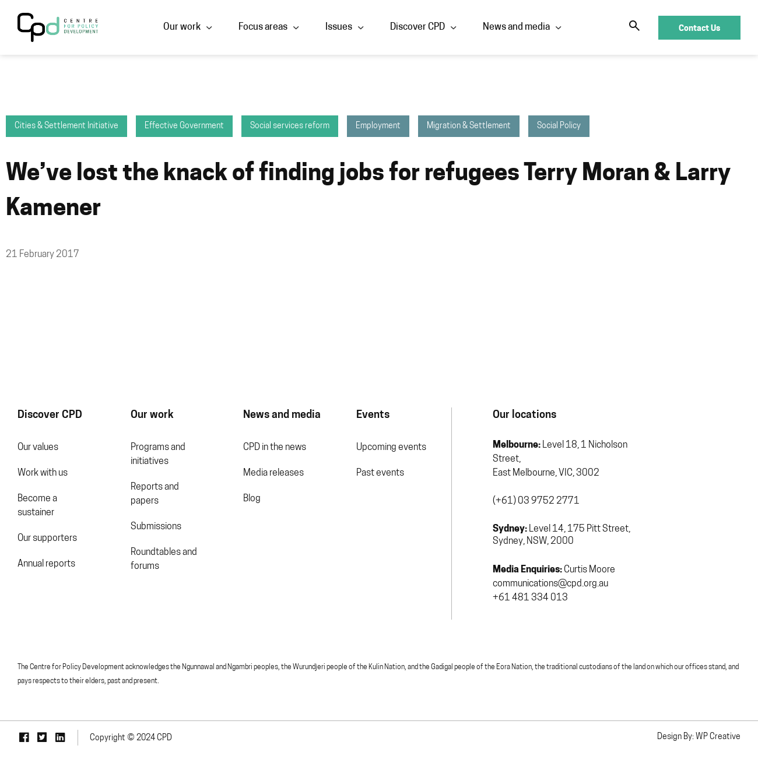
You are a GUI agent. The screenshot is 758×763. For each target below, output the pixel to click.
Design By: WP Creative (699, 737)
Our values (37, 447)
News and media (516, 27)
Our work (182, 27)
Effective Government (184, 126)
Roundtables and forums (164, 559)
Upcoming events (391, 447)
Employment (378, 126)
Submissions (156, 527)
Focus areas (262, 27)
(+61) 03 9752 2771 (536, 501)
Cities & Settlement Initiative (66, 126)
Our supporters (47, 538)
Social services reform (289, 126)
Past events (380, 473)
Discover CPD (417, 27)
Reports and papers (155, 494)
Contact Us (699, 28)
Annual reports (46, 564)
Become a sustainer (37, 506)
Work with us (42, 473)
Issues (338, 27)
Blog (252, 499)
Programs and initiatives (158, 454)
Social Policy (559, 126)
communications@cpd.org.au (550, 584)
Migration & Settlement (469, 126)
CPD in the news (274, 447)
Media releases (273, 473)
